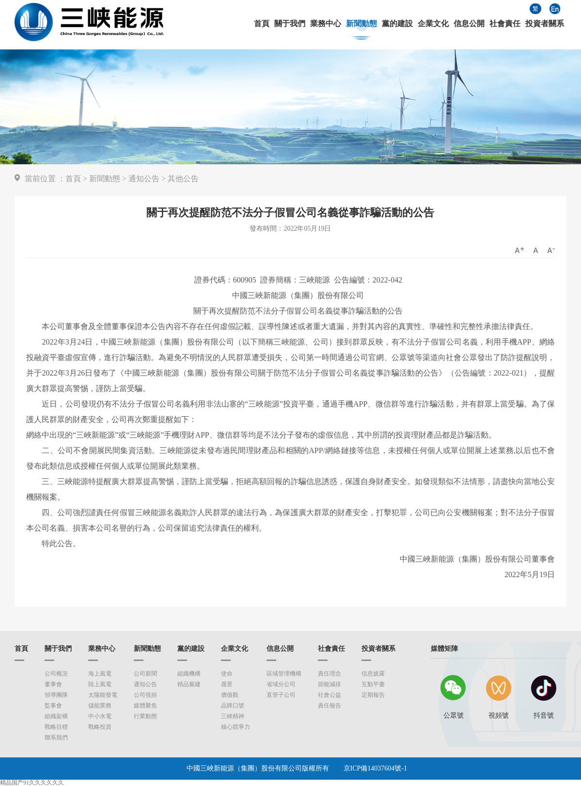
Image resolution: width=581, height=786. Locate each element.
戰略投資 (99, 726)
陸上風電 (99, 684)
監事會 (53, 705)
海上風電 (99, 673)
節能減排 (329, 684)
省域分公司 (281, 684)
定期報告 (373, 695)
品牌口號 (232, 705)
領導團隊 (56, 695)
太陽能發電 (102, 695)
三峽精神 (232, 716)
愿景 (227, 684)
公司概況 (56, 673)
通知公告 (143, 178)
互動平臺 (373, 684)
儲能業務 (99, 705)
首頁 (261, 24)
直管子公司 (281, 695)
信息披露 (373, 673)
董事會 (53, 684)
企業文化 (433, 24)
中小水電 (99, 716)
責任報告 (329, 705)
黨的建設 (397, 24)
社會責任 (504, 24)
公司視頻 (145, 695)
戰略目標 (56, 726)
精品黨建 (189, 684)
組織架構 (56, 716)
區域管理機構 (284, 673)
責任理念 (329, 673)
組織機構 (189, 673)
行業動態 (145, 716)
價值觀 (229, 695)
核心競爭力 (235, 726)
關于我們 (289, 24)
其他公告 (183, 178)
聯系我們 (56, 737)
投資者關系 (544, 24)
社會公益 (329, 695)
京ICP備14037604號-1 (375, 768)
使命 (227, 673)
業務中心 (325, 24)
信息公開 (469, 24)
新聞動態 (361, 24)
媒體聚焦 (145, 705)
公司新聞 (145, 673)
